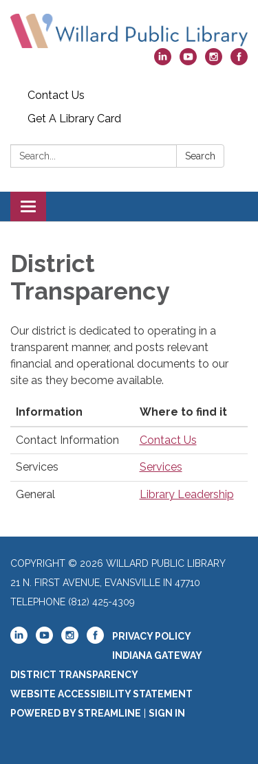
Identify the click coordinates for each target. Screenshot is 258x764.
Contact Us (56, 95)
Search (200, 155)
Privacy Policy (151, 636)
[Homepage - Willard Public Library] (129, 31)
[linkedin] (162, 61)
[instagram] (213, 61)
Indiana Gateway (157, 655)
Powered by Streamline (75, 713)
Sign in (167, 713)
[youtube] (188, 61)
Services (161, 466)
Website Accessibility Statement (101, 693)
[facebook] (239, 61)
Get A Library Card (74, 118)
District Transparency (74, 674)
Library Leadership (187, 494)
